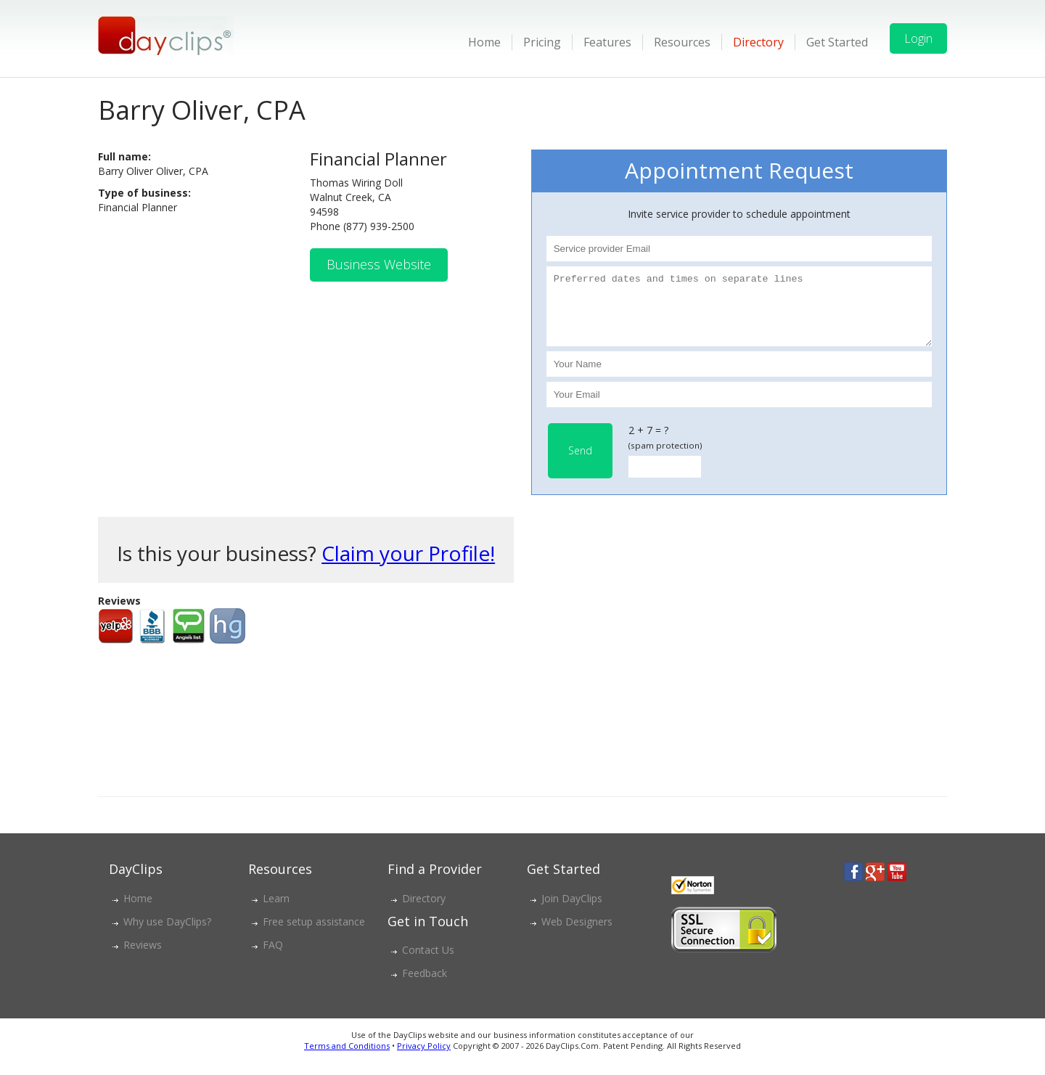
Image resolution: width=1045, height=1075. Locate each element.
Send (580, 463)
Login (918, 38)
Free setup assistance (314, 934)
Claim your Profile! (408, 566)
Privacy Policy (424, 1058)
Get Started (837, 42)
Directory (758, 42)
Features (607, 42)
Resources (682, 42)
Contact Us (428, 963)
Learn (276, 911)
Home (484, 42)
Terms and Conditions (347, 1058)
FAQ (273, 958)
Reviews (142, 958)
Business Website (379, 264)
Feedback (424, 986)
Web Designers (576, 934)
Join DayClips (571, 911)
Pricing (542, 42)
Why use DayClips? (167, 934)
